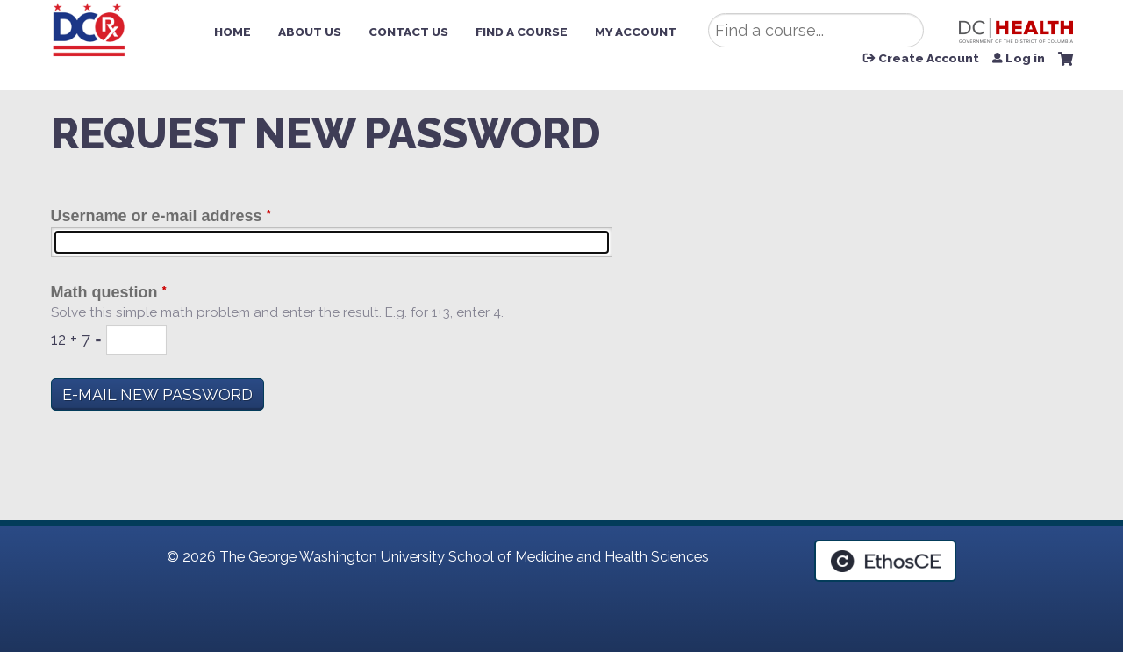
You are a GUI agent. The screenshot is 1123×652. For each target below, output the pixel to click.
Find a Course (522, 32)
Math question (104, 292)
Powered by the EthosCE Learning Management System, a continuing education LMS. (885, 561)
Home (232, 32)
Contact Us (408, 32)
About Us (309, 32)
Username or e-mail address (156, 216)
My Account (635, 32)
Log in (1025, 59)
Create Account (928, 59)
